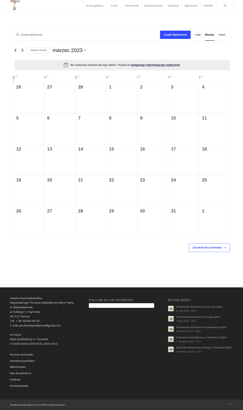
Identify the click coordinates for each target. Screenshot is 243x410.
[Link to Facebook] (230, 404)
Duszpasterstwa (19, 385)
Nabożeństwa (17, 367)
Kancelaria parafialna (22, 360)
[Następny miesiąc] (22, 50)
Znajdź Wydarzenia (175, 34)
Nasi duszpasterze (20, 373)
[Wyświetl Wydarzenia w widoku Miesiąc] (209, 35)
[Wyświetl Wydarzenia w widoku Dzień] (222, 35)
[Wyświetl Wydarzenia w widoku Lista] (198, 35)
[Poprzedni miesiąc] (15, 50)
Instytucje (15, 379)
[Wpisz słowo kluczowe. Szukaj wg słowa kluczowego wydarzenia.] (86, 35)
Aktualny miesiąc (38, 50)
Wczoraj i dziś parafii (21, 354)
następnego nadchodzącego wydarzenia (155, 64)
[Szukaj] (224, 5)
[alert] (122, 65)
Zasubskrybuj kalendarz (207, 247)
